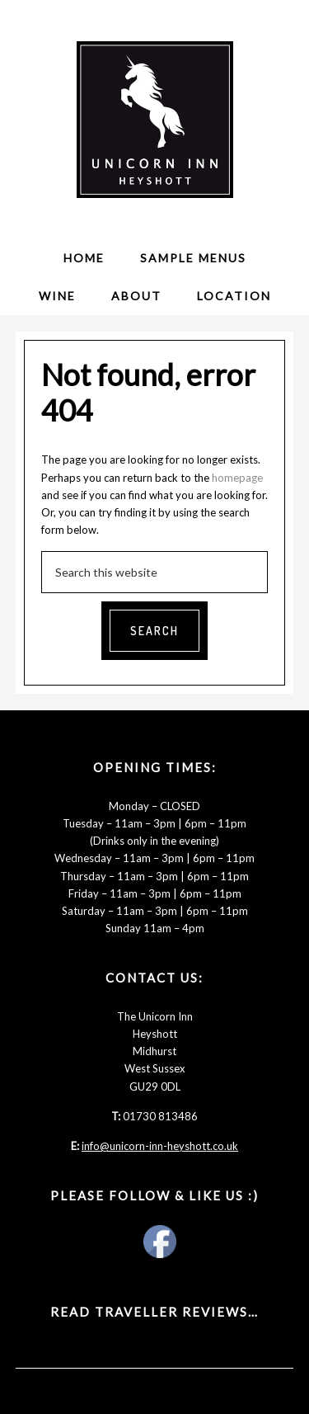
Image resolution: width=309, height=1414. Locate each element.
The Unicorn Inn (154, 119)
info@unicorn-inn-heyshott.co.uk (160, 1145)
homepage (237, 477)
